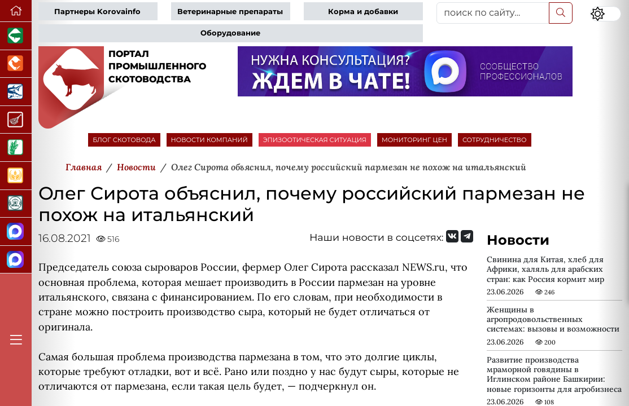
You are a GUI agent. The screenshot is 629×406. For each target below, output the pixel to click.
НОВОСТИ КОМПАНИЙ (209, 140)
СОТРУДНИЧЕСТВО (494, 140)
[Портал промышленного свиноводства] (16, 36)
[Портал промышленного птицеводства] (16, 64)
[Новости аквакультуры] (16, 92)
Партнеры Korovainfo (97, 11)
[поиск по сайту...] (492, 13)
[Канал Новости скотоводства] (16, 232)
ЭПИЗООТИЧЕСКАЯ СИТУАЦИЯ (314, 140)
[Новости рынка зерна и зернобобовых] (16, 148)
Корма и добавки (363, 11)
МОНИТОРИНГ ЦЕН (414, 140)
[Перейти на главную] (16, 11)
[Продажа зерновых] (16, 176)
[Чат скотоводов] (16, 260)
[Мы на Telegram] (467, 236)
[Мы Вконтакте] (452, 236)
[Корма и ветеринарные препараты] (16, 204)
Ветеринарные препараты (230, 11)
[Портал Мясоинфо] (16, 120)
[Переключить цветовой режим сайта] (605, 13)
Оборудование (230, 33)
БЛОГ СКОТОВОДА (124, 140)
